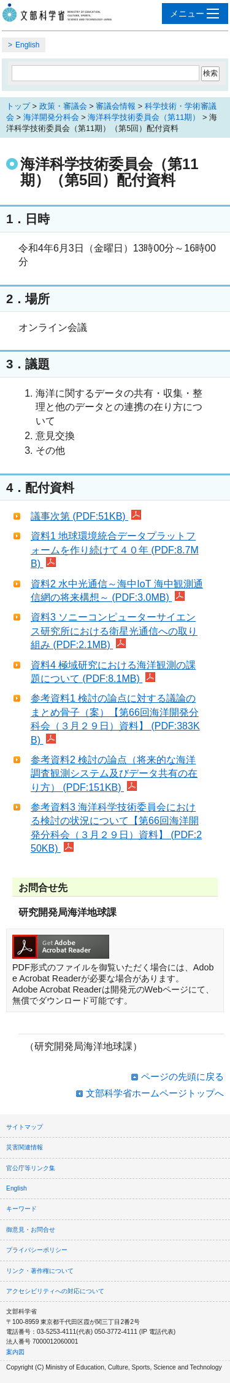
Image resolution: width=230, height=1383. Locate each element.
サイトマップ (24, 1126)
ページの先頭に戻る (182, 1076)
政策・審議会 (63, 106)
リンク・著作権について (40, 1270)
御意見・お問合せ (30, 1229)
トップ (18, 106)
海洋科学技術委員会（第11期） (144, 117)
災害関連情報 (24, 1147)
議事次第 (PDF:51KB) (86, 516)
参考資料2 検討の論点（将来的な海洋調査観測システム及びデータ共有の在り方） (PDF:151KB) (114, 774)
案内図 (15, 1352)
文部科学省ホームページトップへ (155, 1093)
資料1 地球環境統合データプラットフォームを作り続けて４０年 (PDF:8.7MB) (115, 550)
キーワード (21, 1208)
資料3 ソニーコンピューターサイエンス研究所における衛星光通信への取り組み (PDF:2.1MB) (114, 631)
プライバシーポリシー (36, 1249)
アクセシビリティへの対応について (55, 1291)
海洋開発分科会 (51, 117)
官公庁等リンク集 (30, 1168)
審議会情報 (116, 106)
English (27, 45)
